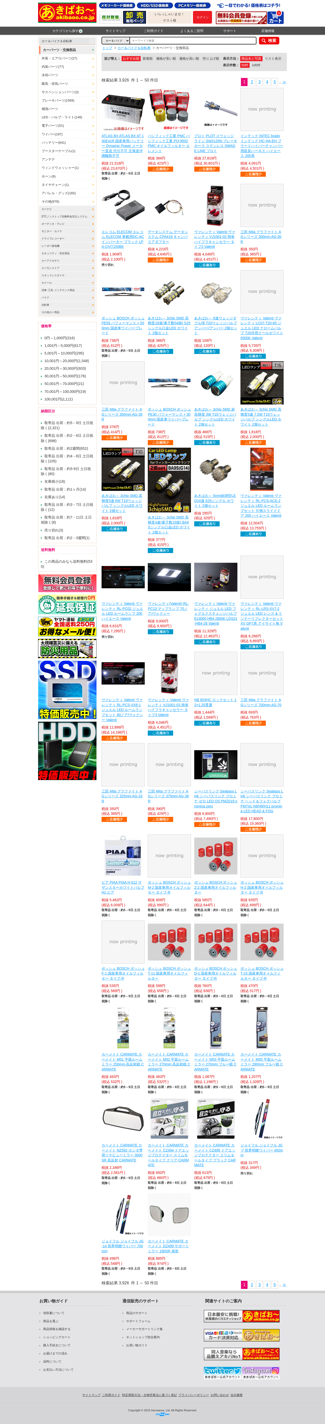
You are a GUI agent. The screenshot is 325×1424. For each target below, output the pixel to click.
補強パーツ (50, 109)
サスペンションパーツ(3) (60, 92)
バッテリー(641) (54, 142)
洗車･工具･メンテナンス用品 (58, 290)
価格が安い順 (166, 58)
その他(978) (50, 201)
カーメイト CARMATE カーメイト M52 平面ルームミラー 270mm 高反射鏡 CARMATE (169, 1061)
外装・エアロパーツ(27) (59, 58)
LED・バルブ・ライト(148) (62, 117)
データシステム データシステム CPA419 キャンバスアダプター (168, 237)
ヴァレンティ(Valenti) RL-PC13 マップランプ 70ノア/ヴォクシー (168, 609)
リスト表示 (273, 58)
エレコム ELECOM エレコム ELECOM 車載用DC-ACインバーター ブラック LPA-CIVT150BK (123, 239)
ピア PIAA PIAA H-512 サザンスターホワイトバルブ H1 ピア (123, 887)
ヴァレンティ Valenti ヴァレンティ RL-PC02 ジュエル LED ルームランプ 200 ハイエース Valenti (122, 611)
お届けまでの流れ (55, 1353)
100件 (256, 65)
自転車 (45, 304)
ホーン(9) (49, 176)
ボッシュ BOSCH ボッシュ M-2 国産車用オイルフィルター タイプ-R (169, 887)
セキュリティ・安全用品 (56, 253)
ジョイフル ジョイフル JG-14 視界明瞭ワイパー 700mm (123, 1246)
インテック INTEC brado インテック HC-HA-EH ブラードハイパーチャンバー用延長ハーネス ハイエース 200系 (261, 146)
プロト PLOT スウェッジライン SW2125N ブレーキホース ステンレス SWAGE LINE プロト (215, 143)
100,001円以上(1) (58, 399)
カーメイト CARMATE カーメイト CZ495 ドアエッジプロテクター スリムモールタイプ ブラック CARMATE (215, 1155)
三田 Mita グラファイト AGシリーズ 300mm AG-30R (260, 237)
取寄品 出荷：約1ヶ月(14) (65, 489)
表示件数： (231, 65)
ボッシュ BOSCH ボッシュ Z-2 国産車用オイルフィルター (215, 887)
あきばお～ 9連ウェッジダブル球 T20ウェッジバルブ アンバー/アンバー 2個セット (215, 325)
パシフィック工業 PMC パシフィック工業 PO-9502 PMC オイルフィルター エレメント (169, 143)
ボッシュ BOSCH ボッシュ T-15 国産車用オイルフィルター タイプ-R (262, 973)
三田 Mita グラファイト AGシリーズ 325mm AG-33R (122, 796)
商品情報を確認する (57, 1329)
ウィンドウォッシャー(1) (60, 168)
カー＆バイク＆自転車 (57, 41)
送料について (52, 1361)
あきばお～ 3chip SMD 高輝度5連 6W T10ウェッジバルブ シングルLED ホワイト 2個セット (122, 503)
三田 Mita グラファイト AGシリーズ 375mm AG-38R (168, 796)
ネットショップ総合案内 (143, 1337)
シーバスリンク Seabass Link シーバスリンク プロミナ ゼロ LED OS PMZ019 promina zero (215, 798)
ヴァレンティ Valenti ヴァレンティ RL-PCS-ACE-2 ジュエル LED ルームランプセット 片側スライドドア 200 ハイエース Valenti (261, 505)
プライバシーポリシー (193, 1395)
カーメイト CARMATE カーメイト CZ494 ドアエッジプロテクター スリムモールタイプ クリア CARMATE (168, 1155)
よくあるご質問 (191, 31)
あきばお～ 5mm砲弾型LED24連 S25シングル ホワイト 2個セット (215, 501)
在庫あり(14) (54, 497)
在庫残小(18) (54, 481)
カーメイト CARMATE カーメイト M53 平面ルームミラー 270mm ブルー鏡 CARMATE (215, 1061)
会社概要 (237, 1395)
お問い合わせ (220, 1395)
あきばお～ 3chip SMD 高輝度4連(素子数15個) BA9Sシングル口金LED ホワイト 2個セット (169, 524)
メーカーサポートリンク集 (144, 1329)
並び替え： (112, 58)
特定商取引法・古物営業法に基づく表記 (149, 1395)
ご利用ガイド (154, 31)
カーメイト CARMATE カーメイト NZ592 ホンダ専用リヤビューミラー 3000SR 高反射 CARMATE (122, 1152)
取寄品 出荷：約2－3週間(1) (67, 538)
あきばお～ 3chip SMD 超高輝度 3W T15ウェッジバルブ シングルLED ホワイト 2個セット (215, 416)
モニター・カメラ (52, 231)
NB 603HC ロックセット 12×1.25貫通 (215, 702)
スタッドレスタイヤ (53, 275)
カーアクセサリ (50, 260)
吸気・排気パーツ (55, 84)
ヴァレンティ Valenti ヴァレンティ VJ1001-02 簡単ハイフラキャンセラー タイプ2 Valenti (214, 239)
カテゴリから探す (67, 31)
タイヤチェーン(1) (55, 185)
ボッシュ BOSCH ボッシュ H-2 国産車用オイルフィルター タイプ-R (262, 887)
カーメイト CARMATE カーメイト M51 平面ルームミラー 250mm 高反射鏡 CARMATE (123, 1061)
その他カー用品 (50, 312)
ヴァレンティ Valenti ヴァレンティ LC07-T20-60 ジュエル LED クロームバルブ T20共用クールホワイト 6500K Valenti (261, 328)
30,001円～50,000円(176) (65, 376)
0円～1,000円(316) (59, 338)
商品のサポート (137, 1313)
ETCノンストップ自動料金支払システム (64, 216)
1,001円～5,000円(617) (63, 346)
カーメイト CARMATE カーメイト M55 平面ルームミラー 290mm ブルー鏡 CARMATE (261, 1061)
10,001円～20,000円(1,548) (66, 361)
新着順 (148, 58)
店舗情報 (267, 31)
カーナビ (47, 209)
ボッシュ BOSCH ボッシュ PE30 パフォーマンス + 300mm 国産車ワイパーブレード (169, 416)
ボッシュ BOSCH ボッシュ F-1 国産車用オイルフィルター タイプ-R (123, 973)
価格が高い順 (189, 58)
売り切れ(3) (53, 530)
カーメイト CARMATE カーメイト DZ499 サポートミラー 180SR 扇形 (168, 1246)
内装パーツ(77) (53, 67)
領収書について (53, 1313)
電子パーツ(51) (53, 125)
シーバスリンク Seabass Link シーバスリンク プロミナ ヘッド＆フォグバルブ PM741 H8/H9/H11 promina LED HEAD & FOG (261, 801)
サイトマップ (115, 31)
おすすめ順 (131, 58)
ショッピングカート (57, 1337)
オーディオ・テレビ (53, 223)
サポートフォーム (138, 1321)
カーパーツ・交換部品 (59, 50)
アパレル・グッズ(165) (59, 193)
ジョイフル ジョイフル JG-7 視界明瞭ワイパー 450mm (261, 1150)
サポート (229, 31)
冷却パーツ (50, 75)
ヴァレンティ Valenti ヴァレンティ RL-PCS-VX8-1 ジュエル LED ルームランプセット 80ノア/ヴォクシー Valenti (122, 710)
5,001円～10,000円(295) (64, 353)
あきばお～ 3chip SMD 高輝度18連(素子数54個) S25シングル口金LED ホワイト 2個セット (169, 325)
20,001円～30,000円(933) (65, 368)
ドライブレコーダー (53, 238)
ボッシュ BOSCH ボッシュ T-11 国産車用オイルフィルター (169, 973)
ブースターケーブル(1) (58, 151)
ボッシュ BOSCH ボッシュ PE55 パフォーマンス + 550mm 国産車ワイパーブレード (123, 325)
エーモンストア (50, 268)
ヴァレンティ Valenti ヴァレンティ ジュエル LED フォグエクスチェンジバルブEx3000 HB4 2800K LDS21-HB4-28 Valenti (215, 613)
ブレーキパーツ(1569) (58, 100)
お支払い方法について (58, 1369)
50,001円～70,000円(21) (64, 384)
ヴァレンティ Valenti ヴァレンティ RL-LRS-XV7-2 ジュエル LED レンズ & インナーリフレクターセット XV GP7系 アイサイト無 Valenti (261, 616)
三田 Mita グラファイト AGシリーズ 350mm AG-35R (122, 414)
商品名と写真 (251, 58)
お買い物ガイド (137, 1345)
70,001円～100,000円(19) (65, 392)
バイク (45, 297)
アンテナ (48, 159)
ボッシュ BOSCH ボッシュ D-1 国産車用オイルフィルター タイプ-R (215, 973)
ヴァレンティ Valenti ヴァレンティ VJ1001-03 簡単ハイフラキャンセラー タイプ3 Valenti (168, 707)
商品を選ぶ (50, 1321)
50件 (244, 65)
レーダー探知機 (50, 246)
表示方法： (231, 58)
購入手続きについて (57, 1345)
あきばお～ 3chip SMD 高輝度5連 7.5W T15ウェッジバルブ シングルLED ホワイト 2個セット (260, 416)
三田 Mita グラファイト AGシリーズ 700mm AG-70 (260, 702)
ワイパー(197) (52, 134)
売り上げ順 (211, 58)
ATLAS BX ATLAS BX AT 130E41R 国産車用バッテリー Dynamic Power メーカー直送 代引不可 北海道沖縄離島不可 (123, 146)
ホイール (47, 282)
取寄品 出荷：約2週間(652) (66, 448)
